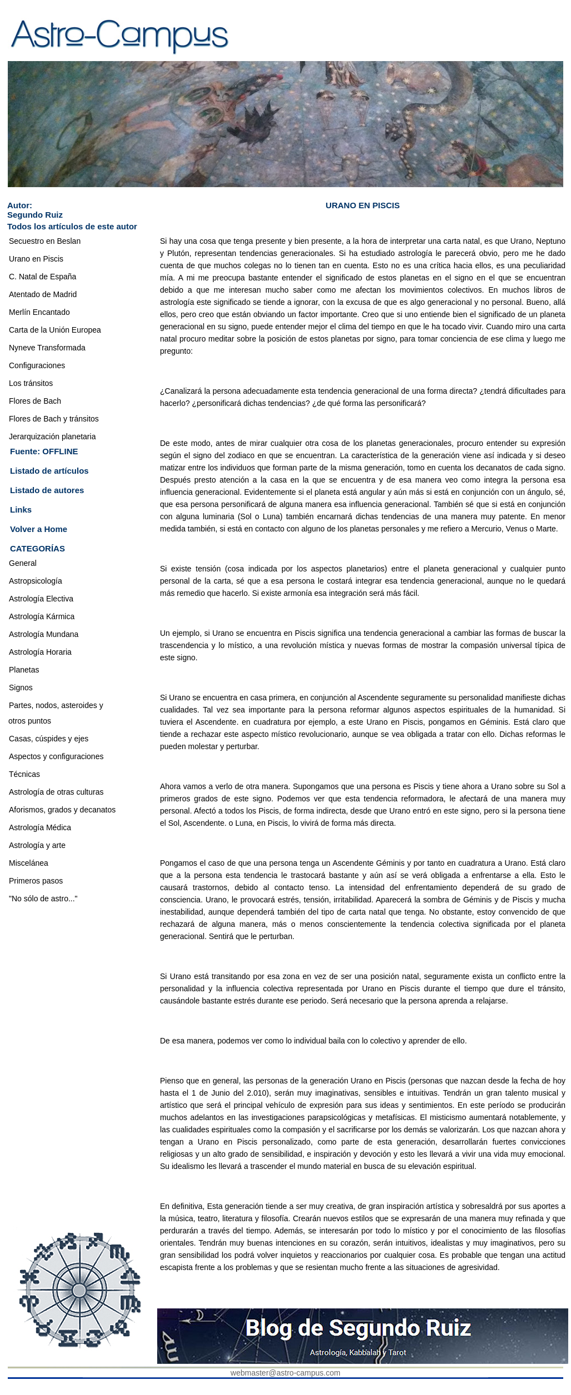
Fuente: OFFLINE (44, 451)
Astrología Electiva (41, 598)
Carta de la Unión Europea (55, 329)
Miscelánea (28, 863)
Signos (21, 687)
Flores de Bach (35, 401)
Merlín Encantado (39, 312)
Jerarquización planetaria (52, 436)
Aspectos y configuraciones (56, 756)
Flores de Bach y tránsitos (54, 418)
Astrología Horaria (40, 652)
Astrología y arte (37, 845)
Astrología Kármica (41, 616)
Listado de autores (47, 490)
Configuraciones (37, 365)
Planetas (24, 669)
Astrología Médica (40, 827)
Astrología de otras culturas (56, 791)
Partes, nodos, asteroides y (56, 705)
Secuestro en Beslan (45, 241)
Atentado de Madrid (43, 294)
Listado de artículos (49, 470)
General (23, 563)
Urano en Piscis (36, 258)
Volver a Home (38, 529)
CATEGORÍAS (37, 548)
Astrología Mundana (43, 634)
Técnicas (24, 774)
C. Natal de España (42, 276)
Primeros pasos (36, 880)
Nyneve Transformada (47, 347)
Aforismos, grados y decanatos (62, 809)
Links (21, 509)
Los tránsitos (31, 383)
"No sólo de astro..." (43, 898)
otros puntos (29, 720)
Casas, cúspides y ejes (48, 738)
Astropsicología (35, 580)
